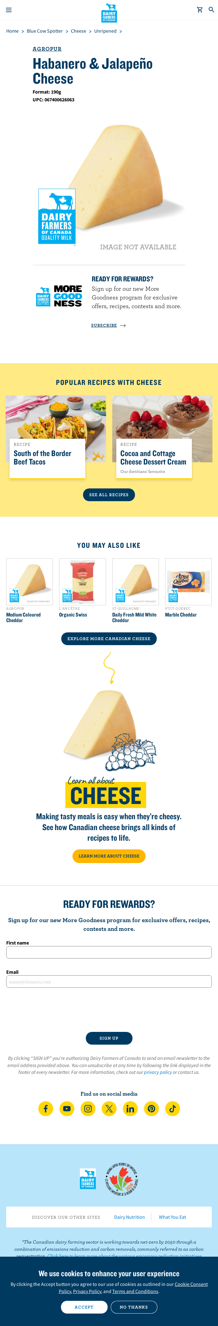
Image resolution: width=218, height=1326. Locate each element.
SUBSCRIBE (108, 325)
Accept (84, 1307)
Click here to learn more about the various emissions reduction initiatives (124, 1256)
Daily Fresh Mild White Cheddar (134, 617)
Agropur (47, 48)
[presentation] (109, 1010)
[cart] (200, 10)
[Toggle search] (212, 10)
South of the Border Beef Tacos (42, 457)
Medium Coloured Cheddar (23, 617)
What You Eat (172, 1217)
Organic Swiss (73, 614)
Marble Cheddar (181, 614)
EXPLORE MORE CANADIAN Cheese (109, 638)
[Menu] (8, 10)
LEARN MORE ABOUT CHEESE (109, 855)
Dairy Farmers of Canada (109, 13)
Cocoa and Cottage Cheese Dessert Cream (153, 457)
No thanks (134, 1307)
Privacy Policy (87, 1291)
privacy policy (158, 1072)
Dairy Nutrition (129, 1217)
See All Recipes (109, 494)
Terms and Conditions (135, 1291)
